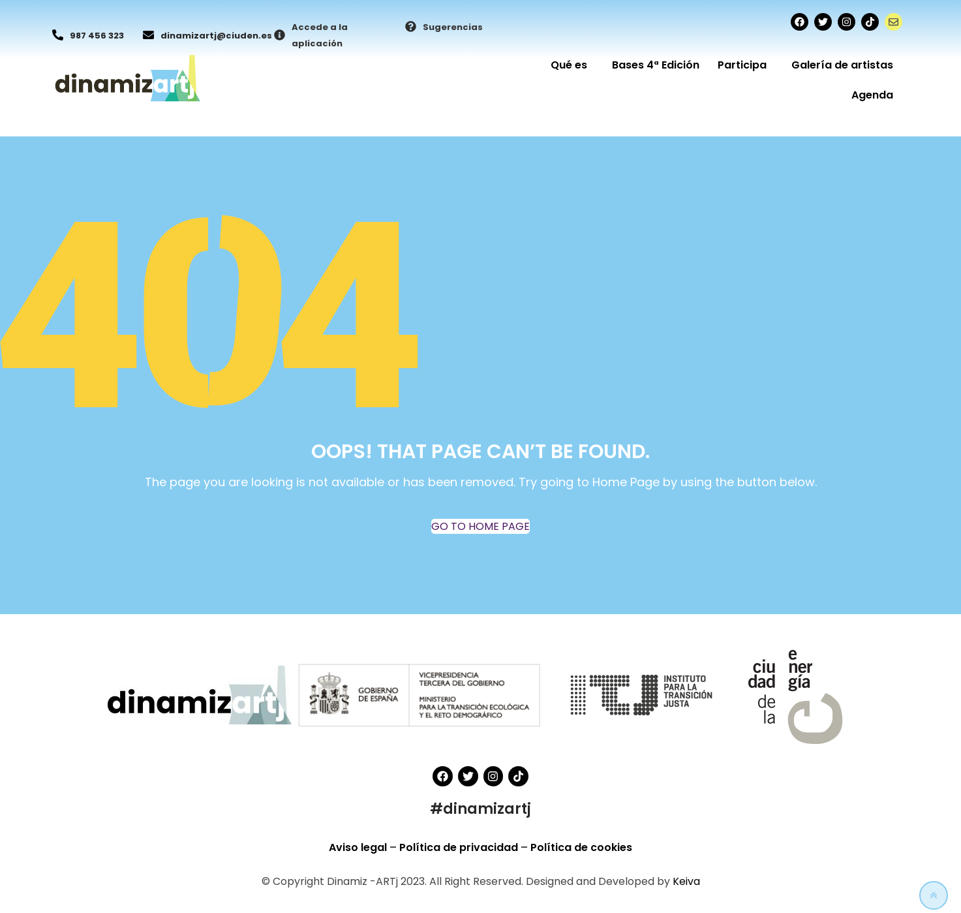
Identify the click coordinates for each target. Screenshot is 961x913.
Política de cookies (581, 847)
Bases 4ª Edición (655, 64)
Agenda (872, 94)
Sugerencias (453, 27)
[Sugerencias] (410, 27)
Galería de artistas (842, 64)
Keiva (686, 881)
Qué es (572, 64)
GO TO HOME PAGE (480, 526)
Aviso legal (359, 847)
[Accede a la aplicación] (279, 35)
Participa (745, 64)
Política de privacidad (460, 847)
